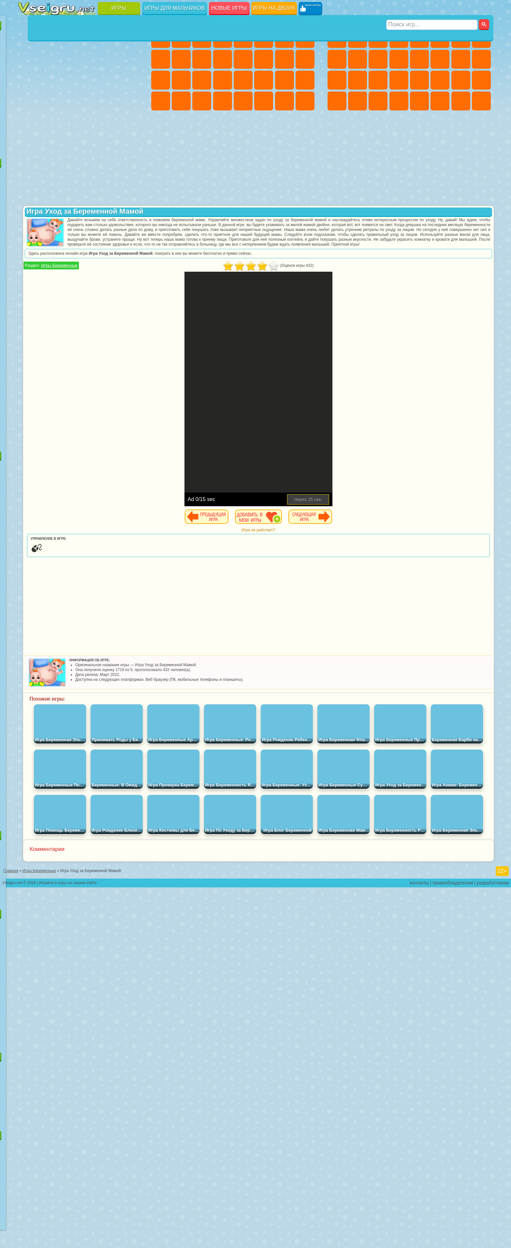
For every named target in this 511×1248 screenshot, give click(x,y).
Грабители (398, 80)
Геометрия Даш (68, 59)
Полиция (337, 80)
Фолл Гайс (48, 280)
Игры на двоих (274, 8)
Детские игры (80, 910)
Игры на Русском (110, 80)
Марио (110, 238)
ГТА (440, 80)
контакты (419, 1243)
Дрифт (481, 80)
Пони (160, 38)
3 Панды (110, 217)
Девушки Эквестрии (181, 38)
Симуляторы (68, 38)
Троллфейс (68, 196)
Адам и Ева (48, 259)
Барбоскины (68, 238)
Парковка (337, 38)
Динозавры (27, 101)
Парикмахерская (243, 59)
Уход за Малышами (305, 80)
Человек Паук (130, 238)
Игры (118, 8)
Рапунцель (160, 80)
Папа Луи (284, 59)
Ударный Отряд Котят (89, 238)
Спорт (89, 59)
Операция (222, 80)
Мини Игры (68, 101)
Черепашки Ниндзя (337, 59)
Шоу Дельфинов (89, 217)
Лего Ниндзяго (110, 175)
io (130, 59)
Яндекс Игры (27, 59)
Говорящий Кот (89, 175)
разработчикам (493, 1243)
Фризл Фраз (27, 259)
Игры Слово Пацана (130, 321)
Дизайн (160, 101)
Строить (89, 142)
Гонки (440, 59)
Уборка (181, 101)
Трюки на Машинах (110, 101)
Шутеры (357, 101)
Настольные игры (80, 831)
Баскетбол (130, 121)
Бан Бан (48, 342)
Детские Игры (89, 38)
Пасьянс (89, 80)
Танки (398, 38)
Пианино (201, 101)
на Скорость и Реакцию (89, 101)
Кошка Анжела (160, 59)
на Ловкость (130, 38)
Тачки (130, 217)
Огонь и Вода (201, 38)
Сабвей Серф (27, 217)
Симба (110, 321)
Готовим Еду (243, 101)
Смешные (110, 59)
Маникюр (201, 80)
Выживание (378, 80)
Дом (284, 101)
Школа (110, 121)
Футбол (357, 38)
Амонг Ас (89, 280)
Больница (181, 80)
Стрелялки (398, 101)
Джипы (440, 101)
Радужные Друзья (48, 321)
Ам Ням (68, 217)
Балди (48, 301)
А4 (27, 301)
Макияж (243, 80)
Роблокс (110, 301)
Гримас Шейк (89, 342)
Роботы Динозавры (357, 80)
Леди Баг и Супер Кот (89, 196)
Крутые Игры (89, 121)
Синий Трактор (27, 280)
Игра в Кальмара (130, 280)
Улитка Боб (27, 196)
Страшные (27, 80)
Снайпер (460, 59)
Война (68, 142)
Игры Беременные (181, 275)
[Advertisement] (81, 398)
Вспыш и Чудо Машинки (27, 238)
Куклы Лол (305, 101)
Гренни (68, 301)
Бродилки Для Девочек (284, 38)
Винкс (222, 101)
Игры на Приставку (110, 142)
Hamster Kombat (110, 342)
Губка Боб (48, 175)
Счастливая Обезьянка (89, 259)
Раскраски (305, 38)
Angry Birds (48, 217)
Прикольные (48, 101)
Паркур (460, 101)
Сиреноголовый (68, 280)
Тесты (243, 38)
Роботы (481, 59)
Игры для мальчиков (174, 8)
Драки (419, 59)
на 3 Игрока (48, 121)
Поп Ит (48, 59)
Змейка (130, 101)
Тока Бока (68, 321)
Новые (27, 38)
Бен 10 (460, 80)
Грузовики (398, 59)
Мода (284, 80)
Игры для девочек (234, 21)
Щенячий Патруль (68, 175)
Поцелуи (263, 59)
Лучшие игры (80, 21)
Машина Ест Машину (419, 80)
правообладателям (452, 1243)
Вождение (27, 142)
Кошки (201, 59)
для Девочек (48, 38)
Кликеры (68, 80)
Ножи (130, 80)
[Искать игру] (433, 8)
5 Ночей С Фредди (130, 175)
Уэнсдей (27, 342)
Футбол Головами (48, 142)
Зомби (419, 38)
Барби (222, 38)
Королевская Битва (440, 38)
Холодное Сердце (181, 59)
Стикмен (378, 59)
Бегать (378, 101)
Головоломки (27, 121)
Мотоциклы (357, 59)
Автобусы (337, 101)
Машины (481, 38)
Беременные (305, 59)
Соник (48, 238)
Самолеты (419, 101)
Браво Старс (110, 280)
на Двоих (110, 38)
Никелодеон (68, 121)
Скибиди (68, 342)
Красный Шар (48, 196)
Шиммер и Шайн (68, 259)
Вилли (27, 175)
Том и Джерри (110, 259)
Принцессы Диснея (263, 80)
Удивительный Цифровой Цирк (130, 342)
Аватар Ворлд (89, 321)
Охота (481, 101)
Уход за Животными (263, 101)
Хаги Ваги (89, 301)
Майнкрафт (460, 38)
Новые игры (229, 8)
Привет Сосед (27, 321)
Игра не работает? (319, 540)
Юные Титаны (130, 259)
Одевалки (222, 59)
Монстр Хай (263, 38)
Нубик (130, 301)
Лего (130, 196)
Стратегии (378, 38)
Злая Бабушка (110, 196)
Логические (48, 80)
